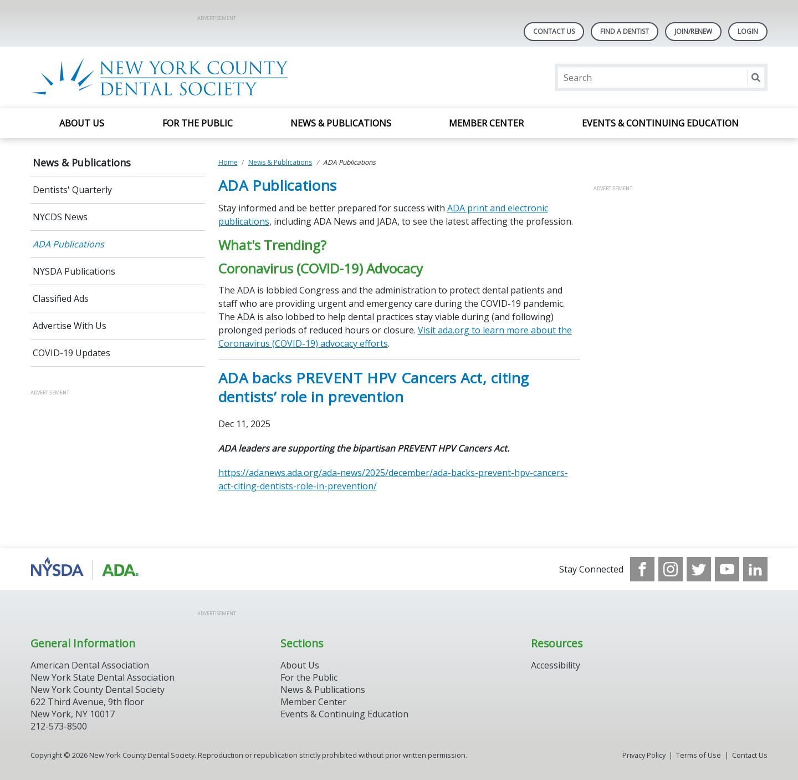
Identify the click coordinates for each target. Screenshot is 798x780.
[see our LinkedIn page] (755, 569)
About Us (81, 123)
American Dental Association (89, 665)
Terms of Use (698, 755)
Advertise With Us (69, 326)
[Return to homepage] (173, 77)
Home (228, 162)
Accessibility (555, 665)
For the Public (197, 123)
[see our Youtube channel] (727, 569)
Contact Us (554, 31)
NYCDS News (60, 217)
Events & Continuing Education (660, 123)
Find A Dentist (624, 31)
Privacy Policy (644, 755)
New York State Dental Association (102, 677)
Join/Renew (693, 31)
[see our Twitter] (699, 569)
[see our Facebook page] (642, 569)
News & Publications (340, 123)
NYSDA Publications (74, 271)
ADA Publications (68, 244)
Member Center (486, 123)
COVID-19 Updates (71, 353)
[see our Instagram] (670, 569)
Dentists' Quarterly (72, 190)
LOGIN (748, 31)
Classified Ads (61, 298)
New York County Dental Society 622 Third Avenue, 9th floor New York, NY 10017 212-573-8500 (97, 707)
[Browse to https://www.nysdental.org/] (86, 569)
